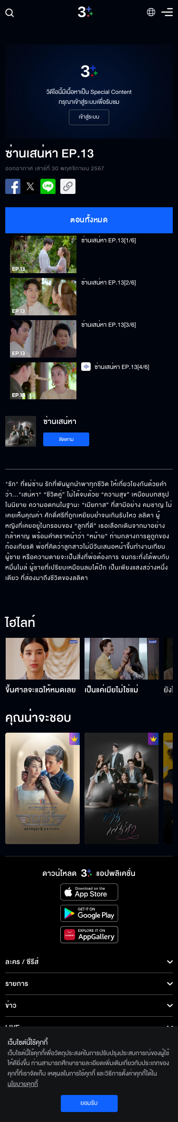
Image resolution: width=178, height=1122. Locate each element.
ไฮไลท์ (20, 623)
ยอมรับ (88, 1103)
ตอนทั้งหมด (89, 220)
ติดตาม (66, 439)
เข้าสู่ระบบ (89, 117)
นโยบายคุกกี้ (23, 1084)
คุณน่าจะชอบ (38, 718)
